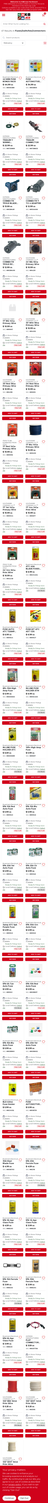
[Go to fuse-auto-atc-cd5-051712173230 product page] (12, 637)
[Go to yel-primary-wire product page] (12, 514)
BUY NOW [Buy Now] (12, 114)
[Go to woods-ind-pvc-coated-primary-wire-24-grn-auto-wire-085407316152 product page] (12, 576)
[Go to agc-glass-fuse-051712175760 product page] (12, 1347)
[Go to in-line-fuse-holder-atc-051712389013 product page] (12, 755)
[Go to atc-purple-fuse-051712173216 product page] (12, 933)
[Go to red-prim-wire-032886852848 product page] (12, 1408)
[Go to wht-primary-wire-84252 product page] (35, 330)
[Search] (44, 24)
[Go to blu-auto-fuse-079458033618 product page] (12, 1051)
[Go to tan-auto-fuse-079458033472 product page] (12, 992)
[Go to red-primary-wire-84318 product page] (12, 391)
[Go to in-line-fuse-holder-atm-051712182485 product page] (35, 696)
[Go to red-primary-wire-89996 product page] (12, 453)
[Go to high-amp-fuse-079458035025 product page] (35, 755)
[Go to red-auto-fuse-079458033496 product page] (12, 814)
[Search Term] (24, 24)
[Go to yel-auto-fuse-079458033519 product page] (12, 874)
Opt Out (24, 1498)
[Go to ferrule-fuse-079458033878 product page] (35, 1287)
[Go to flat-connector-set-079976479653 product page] (35, 1347)
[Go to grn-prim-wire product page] (35, 514)
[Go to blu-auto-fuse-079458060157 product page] (35, 814)
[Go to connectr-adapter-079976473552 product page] (35, 208)
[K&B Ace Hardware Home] (24, 16)
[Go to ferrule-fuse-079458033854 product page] (35, 1169)
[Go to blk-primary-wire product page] (35, 269)
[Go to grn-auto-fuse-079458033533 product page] (35, 933)
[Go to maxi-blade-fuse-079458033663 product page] (12, 1169)
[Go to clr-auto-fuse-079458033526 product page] (35, 874)
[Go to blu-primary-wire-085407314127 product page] (35, 453)
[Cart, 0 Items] (43, 15)
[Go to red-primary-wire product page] (35, 391)
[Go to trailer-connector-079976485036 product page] (35, 147)
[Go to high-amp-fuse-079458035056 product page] (12, 696)
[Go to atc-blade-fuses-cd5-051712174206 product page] (35, 576)
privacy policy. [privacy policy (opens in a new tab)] (14, 1484)
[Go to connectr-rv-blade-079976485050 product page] (12, 269)
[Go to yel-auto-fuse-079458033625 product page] (35, 1051)
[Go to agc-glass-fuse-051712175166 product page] (35, 1228)
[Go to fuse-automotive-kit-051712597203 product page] (35, 87)
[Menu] (3, 15)
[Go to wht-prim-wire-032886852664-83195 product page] (35, 1408)
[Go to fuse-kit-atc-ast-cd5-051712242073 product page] (35, 637)
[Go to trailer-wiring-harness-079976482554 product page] (12, 147)
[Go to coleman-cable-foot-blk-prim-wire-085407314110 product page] (12, 330)
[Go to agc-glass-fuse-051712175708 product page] (12, 1228)
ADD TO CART (12, 109)
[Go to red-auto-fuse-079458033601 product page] (35, 992)
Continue (9, 1498)
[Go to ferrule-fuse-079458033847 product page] (12, 1287)
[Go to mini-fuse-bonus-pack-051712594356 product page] (12, 87)
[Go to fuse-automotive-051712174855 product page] (35, 1110)
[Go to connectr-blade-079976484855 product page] (12, 208)
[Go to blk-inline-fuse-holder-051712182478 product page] (12, 1110)
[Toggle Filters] (45, 43)
